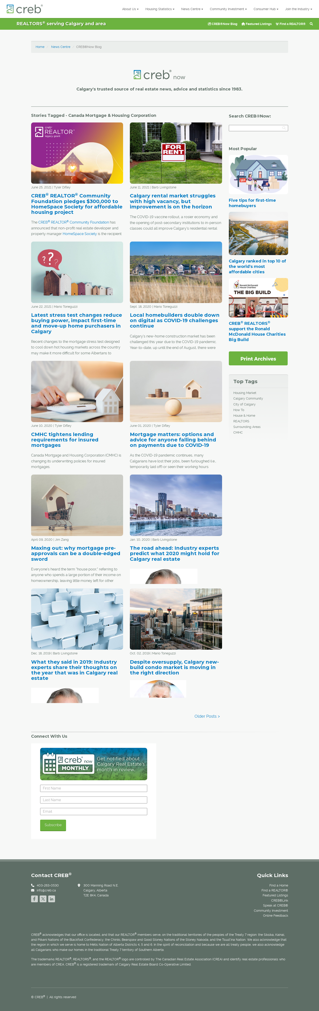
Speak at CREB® (275, 905)
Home (40, 47)
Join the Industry (298, 9)
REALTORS (241, 421)
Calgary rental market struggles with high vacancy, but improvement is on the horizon (173, 201)
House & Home (244, 415)
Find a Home (278, 885)
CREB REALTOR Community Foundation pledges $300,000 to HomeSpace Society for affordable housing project (76, 204)
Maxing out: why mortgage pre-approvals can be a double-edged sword (75, 553)
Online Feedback (275, 915)
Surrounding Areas (247, 427)
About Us (130, 9)
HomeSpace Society (80, 234)
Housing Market (244, 393)
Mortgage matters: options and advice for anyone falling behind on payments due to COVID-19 (173, 439)
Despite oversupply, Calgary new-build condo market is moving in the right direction (174, 667)
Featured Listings (256, 24)
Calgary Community (248, 398)
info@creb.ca (46, 890)
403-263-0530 (48, 885)
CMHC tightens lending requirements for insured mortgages (65, 439)
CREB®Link (279, 900)
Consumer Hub (266, 9)
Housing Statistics (159, 9)
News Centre (192, 9)
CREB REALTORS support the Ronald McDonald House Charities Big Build (257, 331)
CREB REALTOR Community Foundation (73, 222)
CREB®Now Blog (222, 24)
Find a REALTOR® (291, 24)
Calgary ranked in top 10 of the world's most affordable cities (257, 266)
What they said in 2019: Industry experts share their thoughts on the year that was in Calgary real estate (74, 670)
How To (238, 410)
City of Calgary (244, 404)
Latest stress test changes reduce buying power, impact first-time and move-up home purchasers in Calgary (76, 323)
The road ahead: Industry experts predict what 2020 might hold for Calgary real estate (174, 553)
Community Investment (228, 9)
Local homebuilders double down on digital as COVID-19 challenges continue (175, 320)
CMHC (238, 432)
